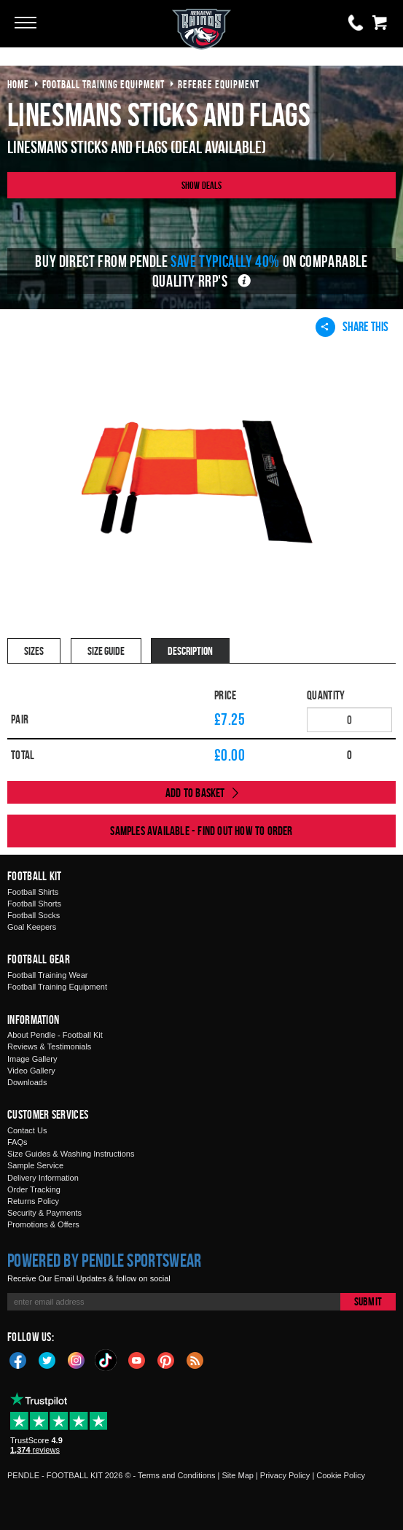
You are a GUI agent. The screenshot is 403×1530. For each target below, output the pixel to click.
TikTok (106, 1360)
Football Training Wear (47, 975)
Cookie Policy (340, 1475)
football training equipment (103, 84)
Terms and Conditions (176, 1475)
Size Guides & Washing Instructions (70, 1153)
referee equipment (218, 84)
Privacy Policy (285, 1475)
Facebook (18, 1359)
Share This (352, 327)
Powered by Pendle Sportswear (104, 1260)
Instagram (76, 1359)
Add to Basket (195, 792)
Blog (195, 1359)
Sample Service (35, 1165)
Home (18, 84)
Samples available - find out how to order (201, 830)
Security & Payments (44, 1212)
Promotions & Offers (43, 1224)
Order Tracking (33, 1189)
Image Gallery (32, 1059)
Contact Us (27, 1130)
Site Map (237, 1475)
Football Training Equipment (57, 986)
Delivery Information (43, 1177)
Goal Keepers (31, 927)
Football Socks (33, 915)
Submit (368, 1301)
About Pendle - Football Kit (55, 1034)
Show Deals (201, 184)
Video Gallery (31, 1070)
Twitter (47, 1359)
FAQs (17, 1142)
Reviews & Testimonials (49, 1046)
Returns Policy (33, 1201)
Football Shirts (32, 892)
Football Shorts (34, 903)
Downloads (27, 1082)
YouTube (137, 1359)
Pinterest (166, 1359)
